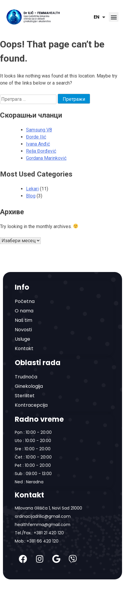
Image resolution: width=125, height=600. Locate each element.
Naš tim (23, 320)
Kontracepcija (31, 405)
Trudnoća (26, 376)
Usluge (22, 339)
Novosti (23, 329)
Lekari (32, 189)
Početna (25, 301)
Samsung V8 (39, 130)
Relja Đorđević (41, 151)
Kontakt (24, 348)
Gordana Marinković (46, 158)
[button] (113, 17)
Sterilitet (25, 395)
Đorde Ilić (36, 137)
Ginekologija (29, 386)
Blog (30, 196)
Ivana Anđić (38, 144)
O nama (24, 310)
